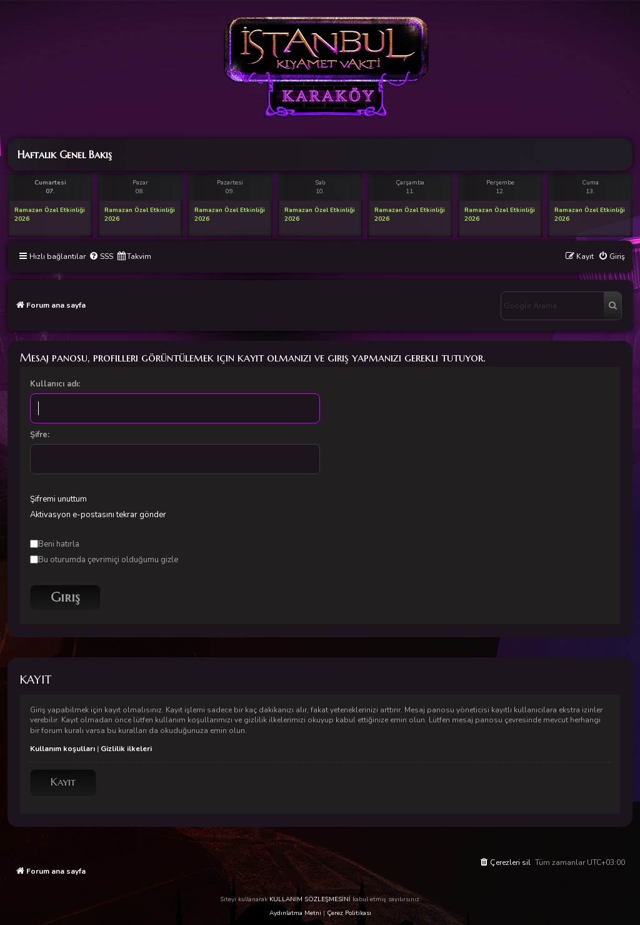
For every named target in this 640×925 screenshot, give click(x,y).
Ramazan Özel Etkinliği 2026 (49, 214)
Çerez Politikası (349, 913)
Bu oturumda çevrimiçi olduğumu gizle (104, 559)
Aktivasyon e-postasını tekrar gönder (98, 514)
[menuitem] (101, 256)
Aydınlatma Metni (295, 913)
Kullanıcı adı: (55, 384)
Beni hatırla (54, 544)
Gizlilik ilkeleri (126, 749)
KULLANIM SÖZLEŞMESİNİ (310, 899)
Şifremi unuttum (58, 499)
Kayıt (63, 782)
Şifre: (39, 434)
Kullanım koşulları (62, 749)
